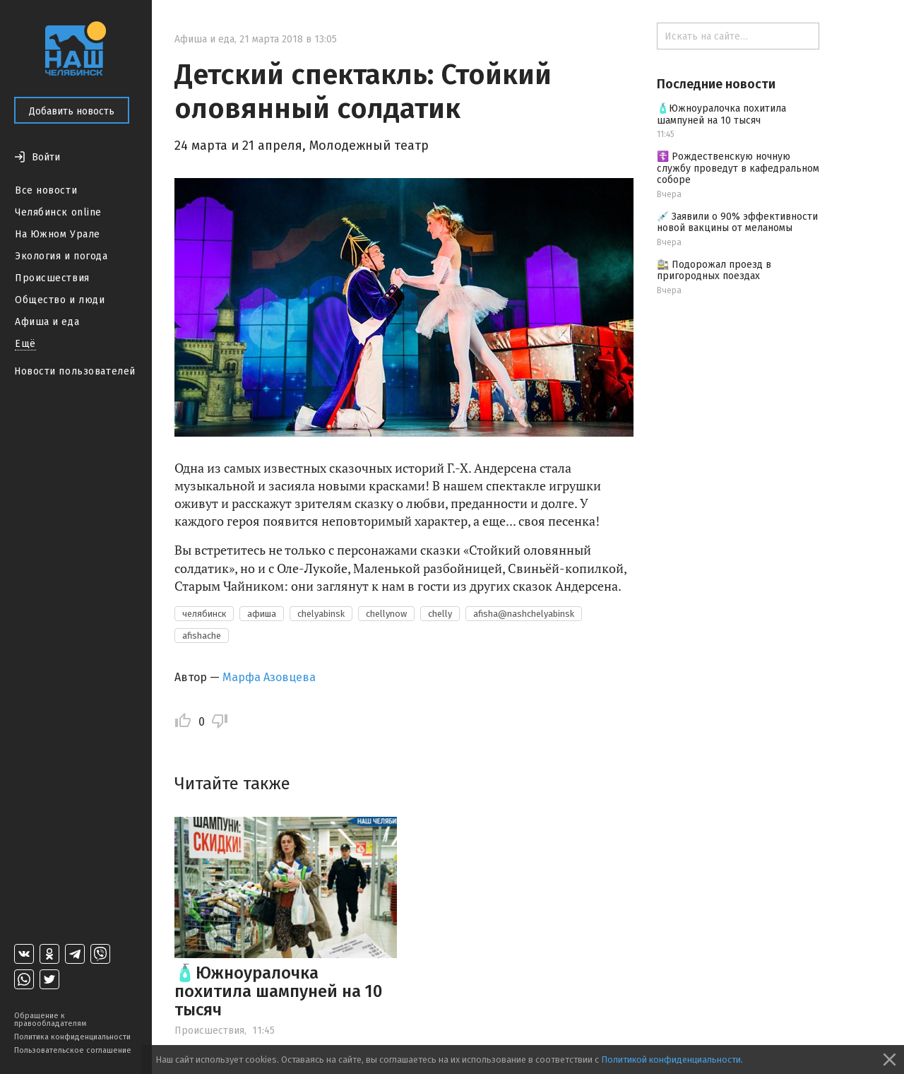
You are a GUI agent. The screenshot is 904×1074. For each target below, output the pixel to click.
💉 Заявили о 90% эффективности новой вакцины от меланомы (737, 223)
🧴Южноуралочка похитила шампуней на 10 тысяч (278, 991)
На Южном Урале (57, 234)
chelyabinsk (321, 613)
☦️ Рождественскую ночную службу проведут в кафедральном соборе (738, 169)
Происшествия (52, 278)
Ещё (25, 344)
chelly (440, 613)
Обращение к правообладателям (50, 1019)
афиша (261, 613)
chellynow (386, 613)
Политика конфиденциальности (72, 1037)
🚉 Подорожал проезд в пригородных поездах (714, 271)
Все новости (46, 190)
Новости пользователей (75, 371)
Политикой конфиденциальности (671, 1059)
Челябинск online (58, 212)
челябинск (204, 613)
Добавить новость (71, 111)
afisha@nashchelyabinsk (523, 613)
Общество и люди (60, 300)
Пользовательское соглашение (72, 1050)
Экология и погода (61, 256)
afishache (201, 635)
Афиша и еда (47, 322)
